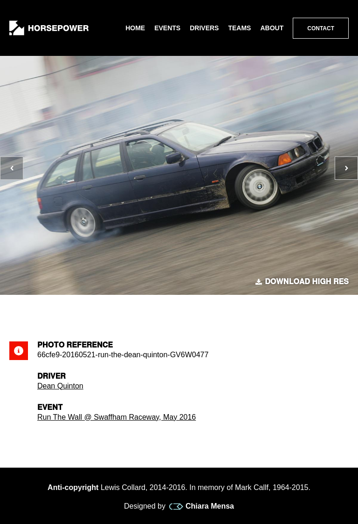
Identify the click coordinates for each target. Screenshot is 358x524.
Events (167, 28)
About (271, 28)
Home (135, 28)
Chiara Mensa (201, 506)
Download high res (302, 282)
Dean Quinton (60, 386)
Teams (239, 28)
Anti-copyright (73, 487)
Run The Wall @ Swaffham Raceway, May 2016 (116, 417)
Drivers (204, 28)
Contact (320, 28)
